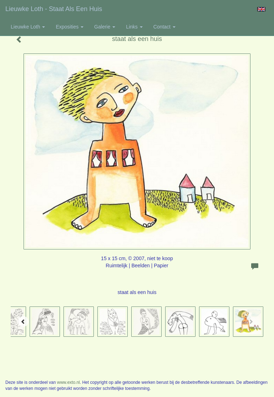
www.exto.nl (68, 382)
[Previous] (23, 321)
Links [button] (134, 27)
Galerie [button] (104, 27)
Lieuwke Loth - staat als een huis (53, 8)
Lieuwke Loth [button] (28, 27)
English (261, 9)
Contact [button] (164, 27)
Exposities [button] (69, 27)
